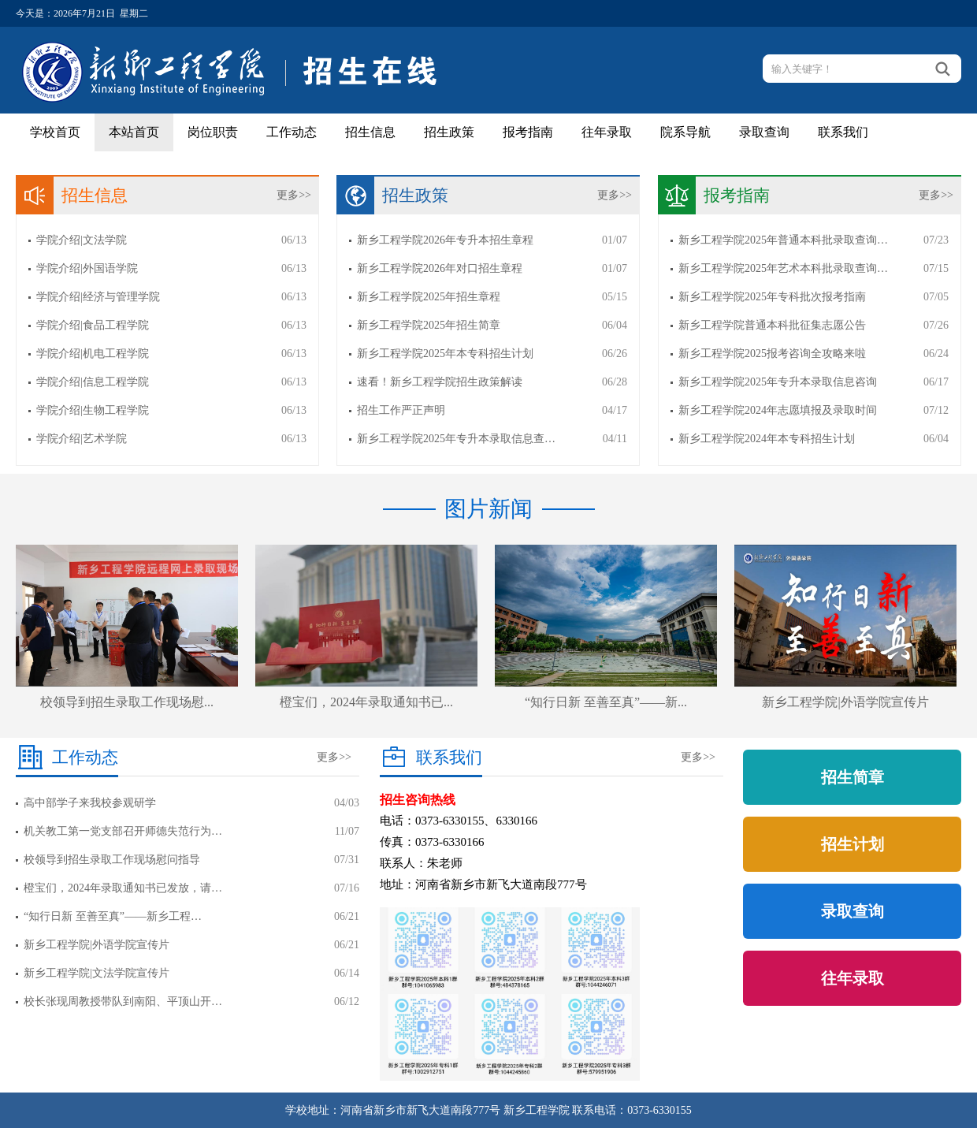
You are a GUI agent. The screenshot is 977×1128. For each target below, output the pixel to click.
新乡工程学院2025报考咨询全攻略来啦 (772, 353)
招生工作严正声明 (401, 410)
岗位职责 (213, 132)
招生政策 (449, 132)
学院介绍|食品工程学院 (92, 325)
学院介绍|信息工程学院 (92, 382)
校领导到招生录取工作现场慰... (127, 702)
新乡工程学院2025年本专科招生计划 (445, 353)
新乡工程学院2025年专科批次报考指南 (772, 297)
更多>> (294, 195)
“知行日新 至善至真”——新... (606, 702)
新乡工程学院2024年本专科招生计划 (766, 439)
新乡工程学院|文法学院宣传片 (96, 973)
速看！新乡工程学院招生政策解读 (439, 382)
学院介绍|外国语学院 (87, 268)
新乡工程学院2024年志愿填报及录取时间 (777, 410)
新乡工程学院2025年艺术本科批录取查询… (783, 268)
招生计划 (852, 844)
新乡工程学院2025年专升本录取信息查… (456, 439)
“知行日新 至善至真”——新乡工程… (113, 916)
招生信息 (370, 132)
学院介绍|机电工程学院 (92, 353)
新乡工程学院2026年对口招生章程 (439, 268)
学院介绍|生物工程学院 (92, 410)
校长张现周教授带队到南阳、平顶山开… (123, 1001)
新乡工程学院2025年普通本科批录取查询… (783, 240)
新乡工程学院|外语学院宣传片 (845, 702)
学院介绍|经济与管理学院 (98, 297)
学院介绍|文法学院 (81, 240)
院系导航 (685, 132)
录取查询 (764, 132)
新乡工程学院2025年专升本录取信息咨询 (777, 382)
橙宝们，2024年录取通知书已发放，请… (123, 888)
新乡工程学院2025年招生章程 (428, 297)
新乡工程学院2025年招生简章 (428, 325)
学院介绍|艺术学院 (81, 439)
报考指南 (528, 132)
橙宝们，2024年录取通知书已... (366, 702)
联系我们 (843, 132)
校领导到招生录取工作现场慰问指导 (112, 860)
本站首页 (134, 132)
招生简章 (852, 777)
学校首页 (55, 132)
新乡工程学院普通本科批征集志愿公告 (772, 325)
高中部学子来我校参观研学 (90, 803)
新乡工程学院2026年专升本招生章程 (445, 240)
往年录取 (606, 132)
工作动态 (291, 132)
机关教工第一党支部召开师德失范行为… (123, 831)
